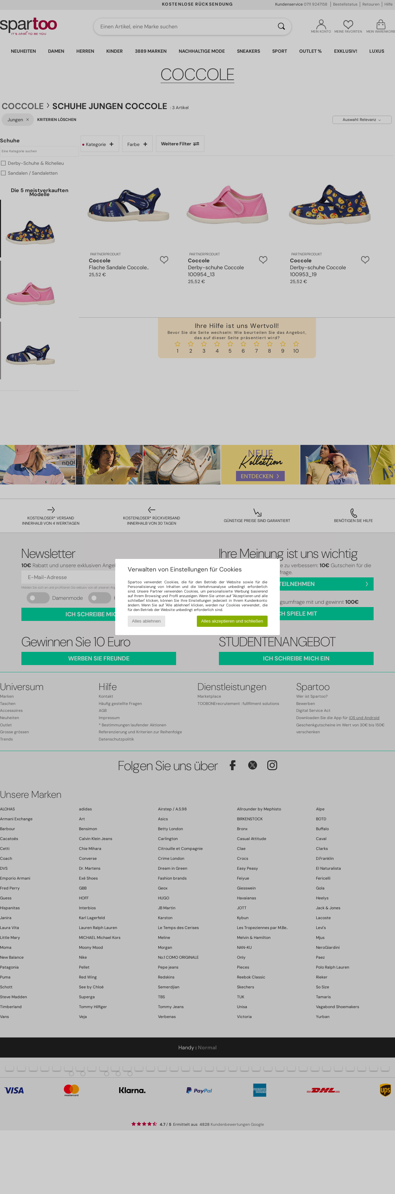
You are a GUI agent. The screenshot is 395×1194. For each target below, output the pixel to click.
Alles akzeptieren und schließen (232, 621)
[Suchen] (281, 26)
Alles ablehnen (146, 621)
